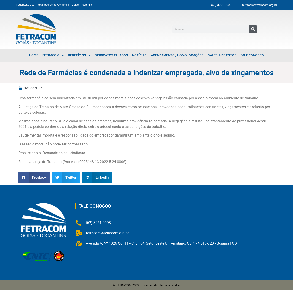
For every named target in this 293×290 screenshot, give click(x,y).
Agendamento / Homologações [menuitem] (177, 55)
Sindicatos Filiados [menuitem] (111, 55)
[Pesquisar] (253, 29)
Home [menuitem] (33, 55)
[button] (34, 177)
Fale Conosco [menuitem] (252, 55)
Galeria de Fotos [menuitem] (222, 55)
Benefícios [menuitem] (79, 55)
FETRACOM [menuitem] (53, 55)
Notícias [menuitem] (139, 55)
